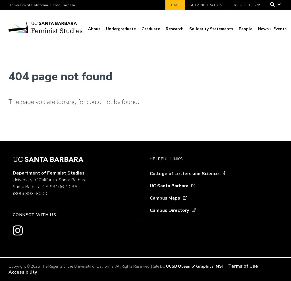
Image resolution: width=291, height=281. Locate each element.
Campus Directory (169, 210)
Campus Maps (165, 198)
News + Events (272, 29)
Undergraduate (121, 29)
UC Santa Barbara (169, 186)
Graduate (151, 29)
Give (175, 5)
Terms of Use (243, 266)
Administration (207, 5)
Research (175, 29)
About (94, 29)
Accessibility (23, 272)
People (245, 29)
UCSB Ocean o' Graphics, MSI (194, 266)
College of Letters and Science (184, 174)
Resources (245, 5)
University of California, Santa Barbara (42, 5)
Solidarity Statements (211, 29)
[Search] (273, 5)
